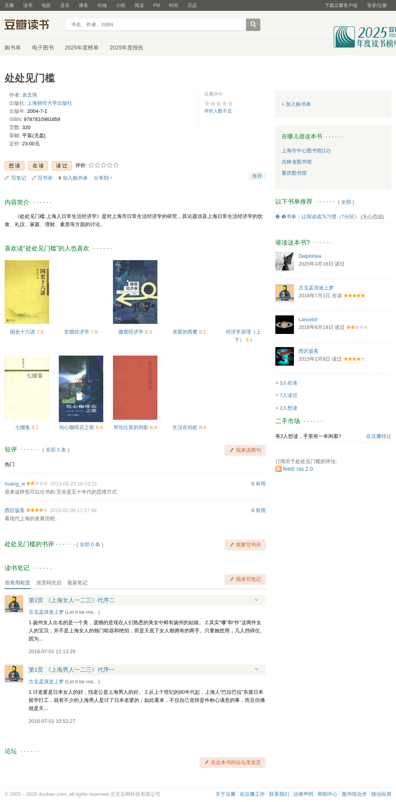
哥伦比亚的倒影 (131, 427)
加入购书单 (75, 178)
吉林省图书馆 (297, 162)
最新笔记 (77, 583)
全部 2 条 (56, 450)
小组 (120, 5)
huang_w (15, 484)
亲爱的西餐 (185, 332)
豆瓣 (9, 5)
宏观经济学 (77, 332)
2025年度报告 (126, 47)
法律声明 (303, 794)
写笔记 (18, 178)
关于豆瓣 (225, 794)
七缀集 (23, 427)
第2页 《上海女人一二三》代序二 (72, 600)
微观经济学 (131, 332)
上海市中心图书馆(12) (306, 150)
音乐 (65, 5)
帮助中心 (327, 794)
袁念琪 (29, 95)
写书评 (45, 178)
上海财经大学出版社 (49, 103)
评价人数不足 (218, 111)
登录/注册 (377, 5)
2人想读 (288, 408)
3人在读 (288, 383)
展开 (256, 599)
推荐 (257, 176)
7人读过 (288, 395)
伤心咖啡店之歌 (77, 427)
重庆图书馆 (294, 173)
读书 (27, 5)
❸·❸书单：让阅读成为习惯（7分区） (317, 217)
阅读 (139, 5)
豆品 (192, 5)
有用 (261, 484)
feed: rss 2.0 (298, 469)
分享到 (101, 178)
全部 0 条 (90, 544)
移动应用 (381, 794)
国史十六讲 (23, 332)
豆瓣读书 (33, 25)
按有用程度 (17, 583)
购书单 (13, 47)
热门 (10, 464)
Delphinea (310, 256)
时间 (173, 5)
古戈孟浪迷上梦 (46, 612)
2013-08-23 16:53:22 (73, 484)
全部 (346, 202)
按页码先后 (48, 583)
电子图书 (43, 47)
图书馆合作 (354, 794)
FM (156, 5)
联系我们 (279, 794)
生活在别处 (185, 427)
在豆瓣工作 (252, 794)
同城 (102, 5)
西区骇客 (15, 510)
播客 (83, 5)
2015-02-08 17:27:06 (73, 510)
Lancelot (308, 319)
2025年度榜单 (82, 47)
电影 (46, 5)
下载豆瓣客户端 (341, 5)
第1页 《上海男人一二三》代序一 (72, 669)
